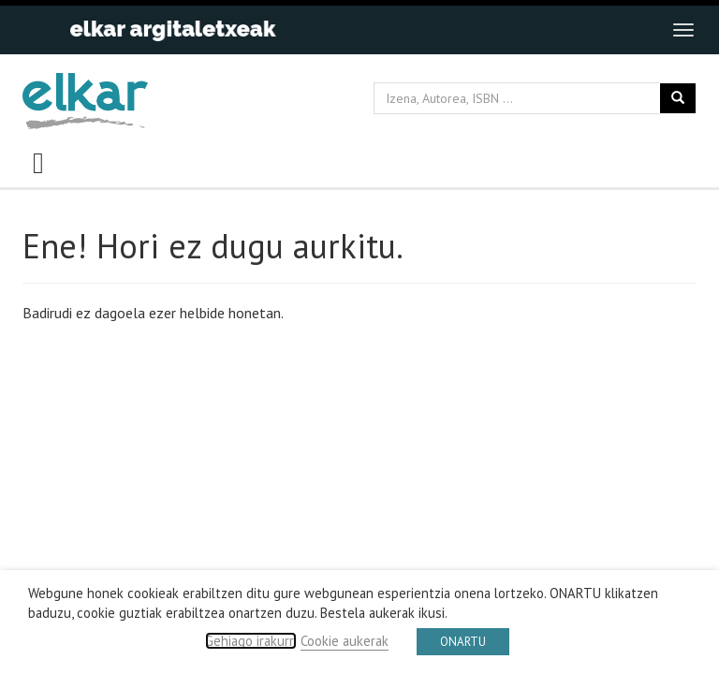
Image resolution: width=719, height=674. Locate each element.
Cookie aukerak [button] (345, 641)
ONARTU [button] (463, 642)
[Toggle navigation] (683, 30)
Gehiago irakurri (251, 641)
